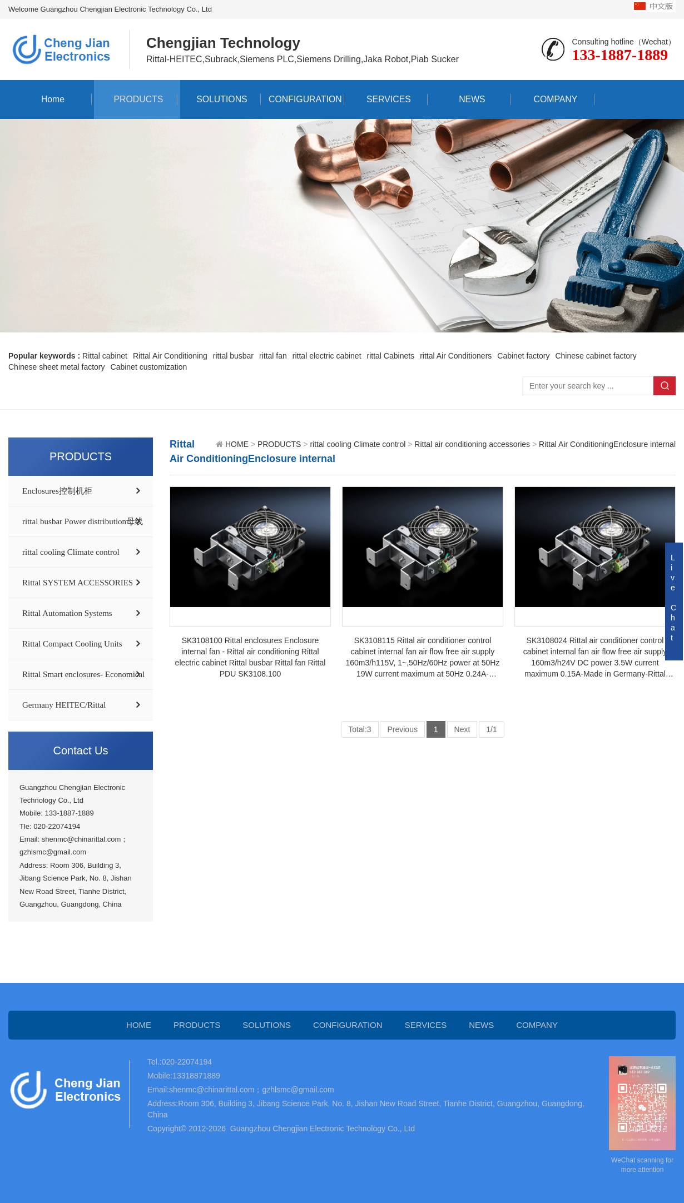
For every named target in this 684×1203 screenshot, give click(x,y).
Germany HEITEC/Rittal (64, 704)
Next (462, 729)
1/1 (491, 729)
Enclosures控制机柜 (57, 490)
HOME (237, 444)
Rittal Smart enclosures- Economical (83, 674)
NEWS (469, 99)
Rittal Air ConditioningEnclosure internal (607, 444)
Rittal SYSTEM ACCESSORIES (77, 582)
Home (50, 99)
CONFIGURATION (302, 99)
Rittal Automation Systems (67, 613)
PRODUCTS (136, 99)
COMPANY (553, 99)
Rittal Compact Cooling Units (72, 643)
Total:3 (359, 729)
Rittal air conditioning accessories (472, 444)
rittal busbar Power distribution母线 (82, 521)
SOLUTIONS (219, 99)
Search (664, 385)
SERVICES (386, 99)
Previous (402, 729)
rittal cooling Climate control (71, 552)
